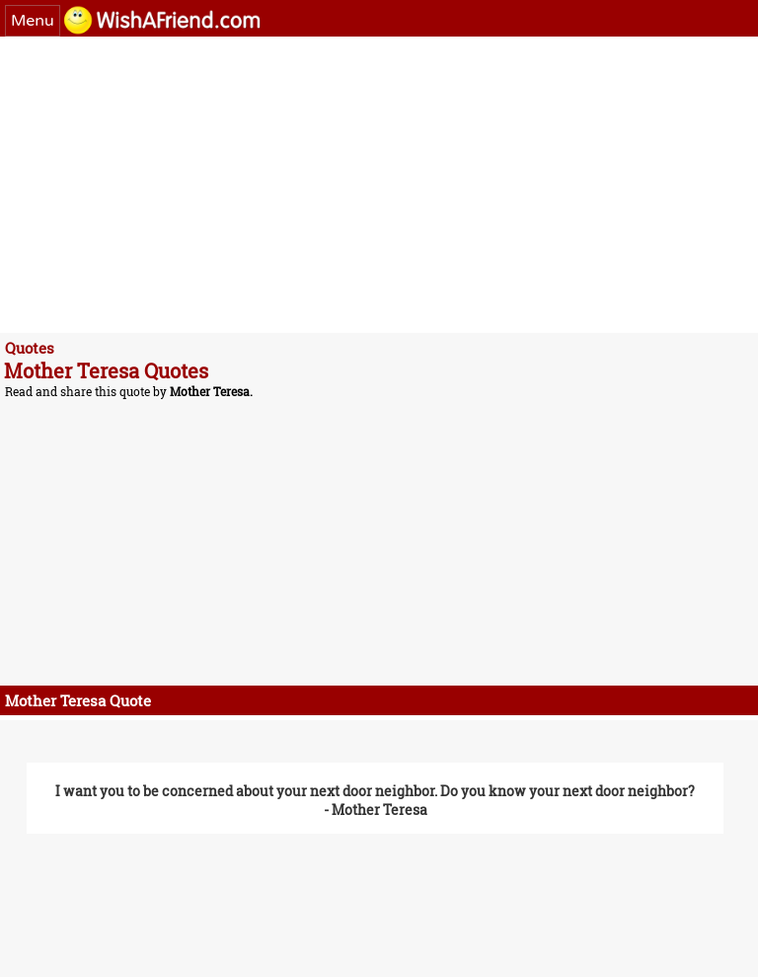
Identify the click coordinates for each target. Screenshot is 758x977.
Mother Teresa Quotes (106, 370)
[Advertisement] (379, 184)
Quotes (29, 348)
